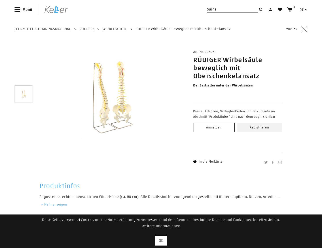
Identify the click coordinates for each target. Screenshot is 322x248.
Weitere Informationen (161, 226)
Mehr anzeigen (54, 204)
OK (161, 240)
